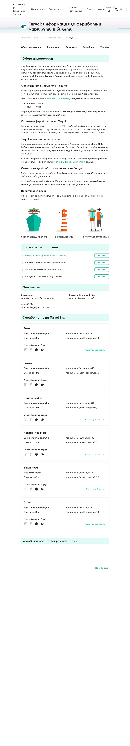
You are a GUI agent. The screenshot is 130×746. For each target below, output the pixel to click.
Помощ (90, 9)
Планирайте (38, 9)
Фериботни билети (30, 38)
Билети (101, 255)
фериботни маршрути (57, 98)
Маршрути (53, 47)
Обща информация (31, 47)
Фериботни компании (54, 38)
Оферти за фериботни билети (19, 9)
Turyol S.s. (72, 38)
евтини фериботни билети (70, 161)
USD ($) (108, 9)
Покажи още (101, 567)
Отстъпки (71, 47)
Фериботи (88, 47)
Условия (104, 47)
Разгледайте (56, 9)
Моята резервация (76, 9)
